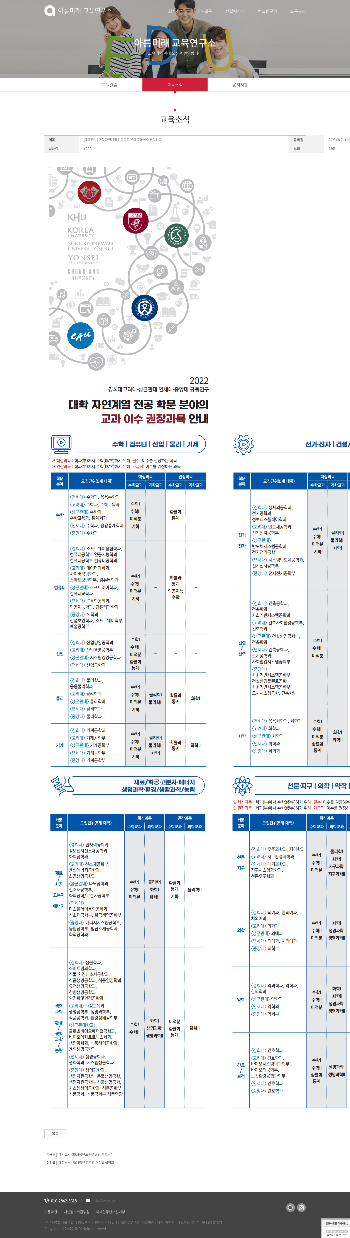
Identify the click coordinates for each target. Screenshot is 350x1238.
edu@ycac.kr (103, 1201)
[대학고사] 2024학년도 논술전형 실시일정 (85, 1154)
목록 (55, 1133)
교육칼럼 (109, 85)
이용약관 (50, 1211)
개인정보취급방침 (77, 1211)
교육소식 (175, 85)
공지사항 (240, 85)
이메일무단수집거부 (110, 1211)
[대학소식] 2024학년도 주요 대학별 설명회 (85, 1162)
